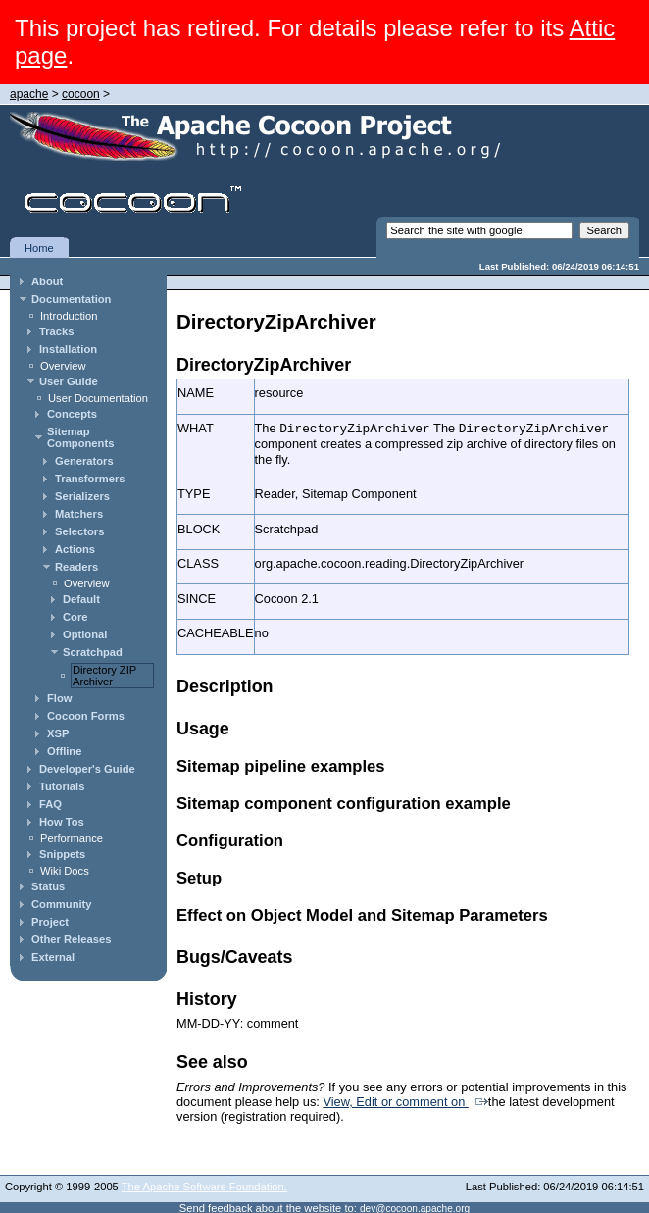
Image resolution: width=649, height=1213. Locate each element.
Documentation (71, 299)
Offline (64, 751)
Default (81, 599)
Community (61, 904)
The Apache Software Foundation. (204, 1185)
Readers (76, 567)
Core (75, 617)
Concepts (72, 414)
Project (50, 922)
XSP (58, 733)
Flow (59, 698)
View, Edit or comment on (395, 1100)
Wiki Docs (64, 871)
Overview (63, 366)
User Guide (68, 381)
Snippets (62, 854)
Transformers (90, 478)
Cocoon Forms (86, 716)
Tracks (56, 331)
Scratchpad (93, 652)
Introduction (68, 316)
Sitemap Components (80, 437)
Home (39, 248)
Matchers (79, 514)
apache (29, 94)
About (47, 281)
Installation (68, 349)
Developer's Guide (87, 769)
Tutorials (61, 786)
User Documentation (98, 398)
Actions (75, 549)
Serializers (82, 496)
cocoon (81, 94)
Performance (71, 838)
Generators (84, 461)
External (53, 957)
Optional (85, 634)
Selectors (79, 531)
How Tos (61, 822)
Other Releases (71, 939)
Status (48, 886)
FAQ (50, 804)
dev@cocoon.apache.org (415, 1207)
